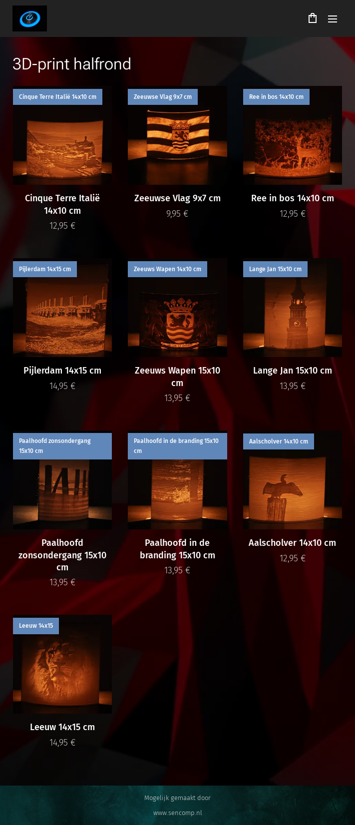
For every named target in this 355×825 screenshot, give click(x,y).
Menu (332, 18)
